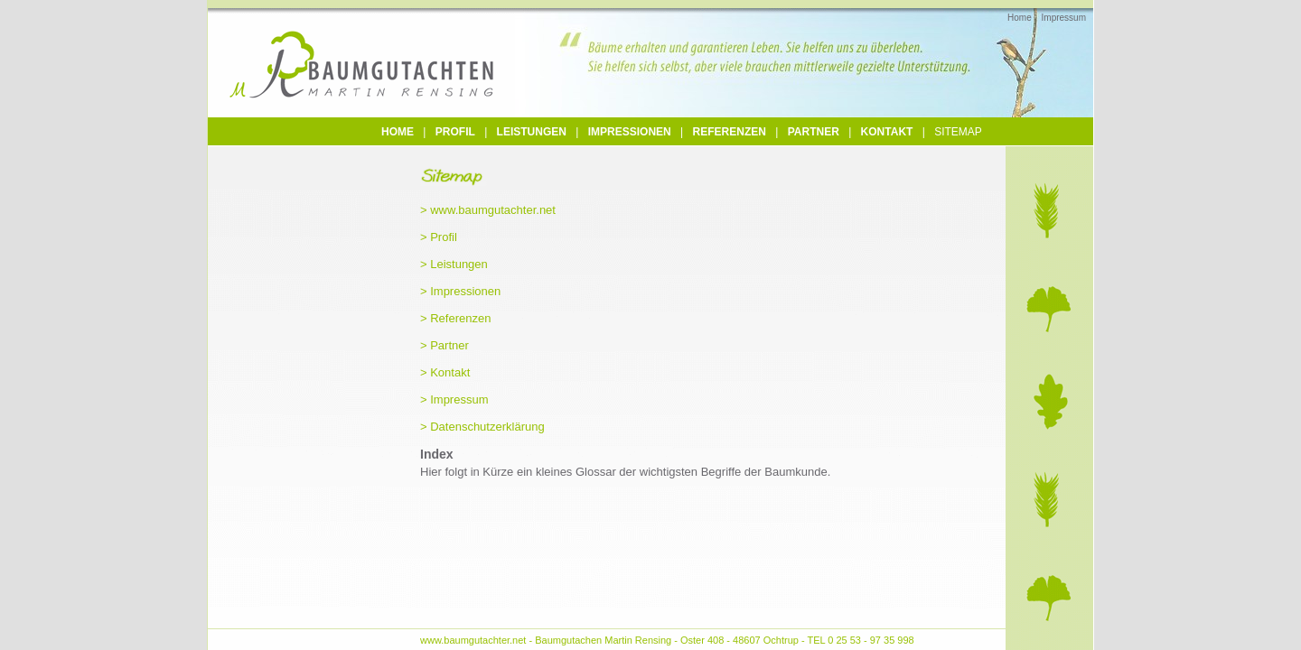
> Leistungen (454, 264)
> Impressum (454, 399)
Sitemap (958, 131)
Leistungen (531, 131)
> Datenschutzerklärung (482, 426)
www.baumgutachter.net (473, 640)
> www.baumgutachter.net (488, 210)
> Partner (444, 345)
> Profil (438, 237)
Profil (455, 131)
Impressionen (629, 131)
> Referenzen (455, 318)
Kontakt (887, 131)
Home (1019, 18)
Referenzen (729, 131)
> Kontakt (445, 372)
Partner (813, 131)
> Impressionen (460, 291)
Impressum (1064, 18)
